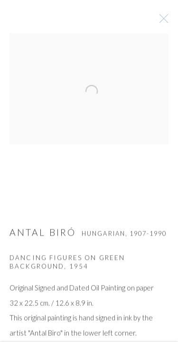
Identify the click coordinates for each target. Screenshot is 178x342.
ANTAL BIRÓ (42, 234)
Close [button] (163, 21)
